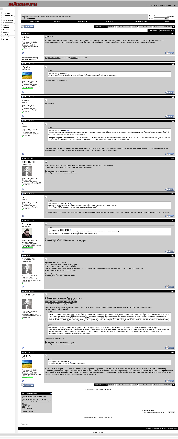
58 (143, 26)
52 (127, 26)
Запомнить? (169, 16)
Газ (23, 124)
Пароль (151, 18)
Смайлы (24, 405)
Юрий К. (74, 58)
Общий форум (45, 16)
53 (130, 26)
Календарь (109, 21)
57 (140, 26)
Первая (111, 26)
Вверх (175, 428)
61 (151, 26)
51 (125, 26)
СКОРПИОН (28, 162)
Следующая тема (104, 389)
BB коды (24, 404)
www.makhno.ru (161, 428)
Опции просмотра (166, 30)
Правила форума (27, 411)
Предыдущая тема (92, 389)
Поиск (167, 21)
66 (156, 26)
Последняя (168, 26)
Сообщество (82, 21)
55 (135, 26)
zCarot (101, 432)
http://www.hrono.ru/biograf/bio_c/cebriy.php (61, 302)
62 (154, 26)
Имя (150, 16)
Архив (170, 428)
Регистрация (34, 21)
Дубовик (26, 224)
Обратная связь (149, 428)
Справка (57, 21)
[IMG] (23, 407)
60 (148, 26)
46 (119, 26)
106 (159, 26)
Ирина (25, 37)
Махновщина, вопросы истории (61, 16)
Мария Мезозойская (52, 58)
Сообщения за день (140, 21)
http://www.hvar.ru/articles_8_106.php (59, 303)
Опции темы (152, 30)
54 (133, 26)
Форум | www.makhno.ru (31, 16)
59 (146, 26)
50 (122, 26)
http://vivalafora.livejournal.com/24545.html (60, 300)
